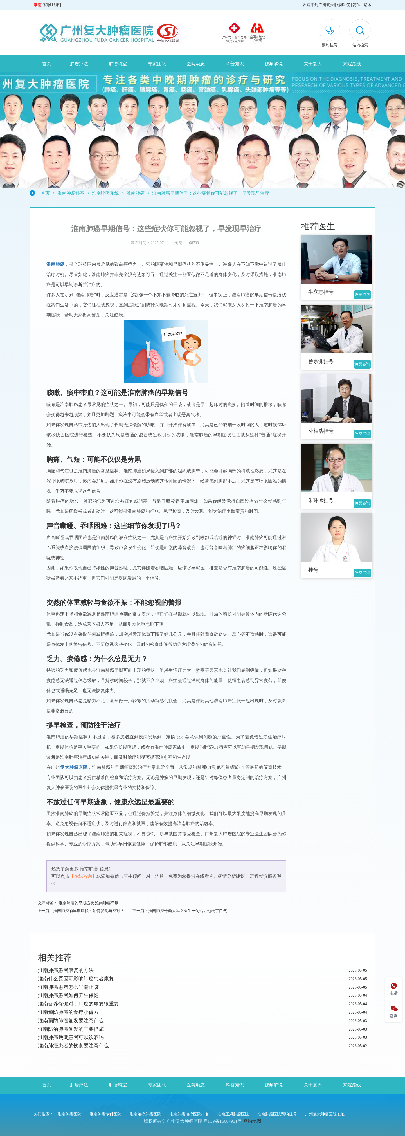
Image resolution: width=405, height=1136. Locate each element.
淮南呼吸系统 (105, 193)
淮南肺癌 (136, 193)
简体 (357, 5)
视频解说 (274, 63)
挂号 (313, 570)
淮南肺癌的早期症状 (76, 903)
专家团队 (157, 63)
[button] (360, 34)
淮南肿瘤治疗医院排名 (189, 1114)
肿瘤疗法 (79, 63)
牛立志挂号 (321, 292)
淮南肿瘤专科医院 (105, 1114)
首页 (46, 63)
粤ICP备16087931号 (223, 1121)
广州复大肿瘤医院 (334, 5)
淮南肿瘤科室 (70, 193)
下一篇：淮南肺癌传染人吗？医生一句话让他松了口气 (179, 911)
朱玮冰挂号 (321, 500)
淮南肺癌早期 (107, 903)
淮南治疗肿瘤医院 (145, 1114)
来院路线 (352, 63)
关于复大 (313, 63)
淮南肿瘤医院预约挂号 (277, 1114)
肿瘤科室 (118, 63)
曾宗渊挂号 (321, 361)
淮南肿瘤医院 (69, 1114)
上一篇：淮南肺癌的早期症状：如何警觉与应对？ (80, 911)
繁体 (367, 5)
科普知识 (235, 63)
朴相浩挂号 (321, 431)
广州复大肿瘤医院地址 (325, 1114)
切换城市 (52, 5)
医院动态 (196, 63)
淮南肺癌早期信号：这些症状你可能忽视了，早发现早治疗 (210, 193)
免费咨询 (362, 294)
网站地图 (252, 1121)
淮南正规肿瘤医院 (233, 1114)
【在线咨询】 (82, 876)
